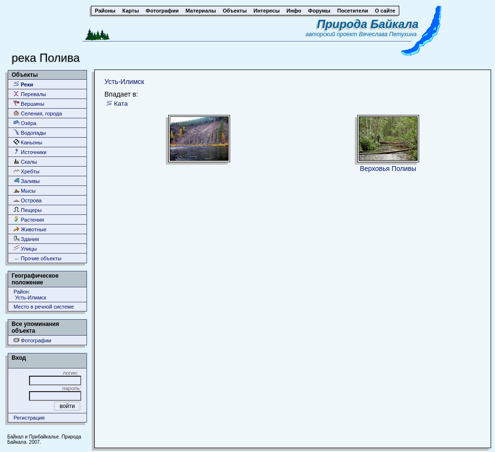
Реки (23, 84)
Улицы (25, 248)
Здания (26, 239)
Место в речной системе (44, 307)
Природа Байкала (368, 23)
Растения (29, 219)
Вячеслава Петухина (388, 34)
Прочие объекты (37, 258)
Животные (30, 229)
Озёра (25, 123)
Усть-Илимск (124, 81)
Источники (30, 152)
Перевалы (30, 94)
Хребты (27, 171)
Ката (121, 103)
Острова (28, 200)
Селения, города (38, 113)
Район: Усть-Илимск (30, 294)
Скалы (25, 161)
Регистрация (29, 418)
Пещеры (28, 210)
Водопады (30, 132)
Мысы (25, 190)
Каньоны (28, 142)
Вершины (29, 103)
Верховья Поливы (388, 168)
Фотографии (32, 340)
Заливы (27, 181)
